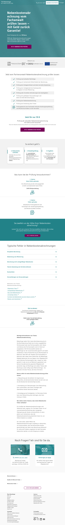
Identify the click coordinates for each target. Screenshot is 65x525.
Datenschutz (9, 514)
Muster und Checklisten (15, 299)
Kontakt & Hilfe (10, 501)
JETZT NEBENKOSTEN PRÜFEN (19, 46)
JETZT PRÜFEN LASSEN (32, 235)
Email (49, 457)
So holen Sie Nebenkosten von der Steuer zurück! (22, 297)
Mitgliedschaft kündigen (12, 506)
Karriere (9, 497)
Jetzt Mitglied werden (32, 488)
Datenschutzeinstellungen (12, 516)
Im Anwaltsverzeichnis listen (39, 514)
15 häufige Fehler (13, 295)
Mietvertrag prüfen (38, 500)
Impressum (9, 509)
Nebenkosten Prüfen (52, 3)
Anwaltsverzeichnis (38, 497)
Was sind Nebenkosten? (15, 292)
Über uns (9, 495)
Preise (8, 498)
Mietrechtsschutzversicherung (13, 519)
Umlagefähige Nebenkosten (16, 290)
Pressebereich (10, 503)
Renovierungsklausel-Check (39, 501)
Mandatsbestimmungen (12, 520)
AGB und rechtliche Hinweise (13, 513)
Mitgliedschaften (10, 500)
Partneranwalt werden (38, 513)
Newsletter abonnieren (12, 504)
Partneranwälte (37, 498)
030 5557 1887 (40, 3)
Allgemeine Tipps (13, 288)
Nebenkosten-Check (38, 503)
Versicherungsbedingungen (13, 521)
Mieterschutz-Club (37, 495)
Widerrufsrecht (10, 517)
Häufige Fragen (10, 507)
